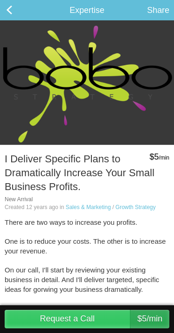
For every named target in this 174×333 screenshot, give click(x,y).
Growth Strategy (136, 207)
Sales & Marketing (87, 207)
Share (158, 10)
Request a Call (104, 319)
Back (18, 10)
